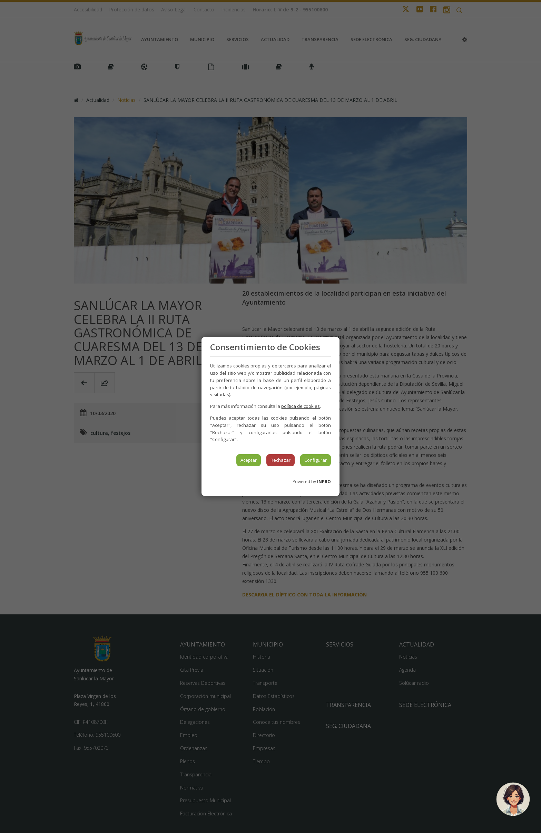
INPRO (324, 482)
